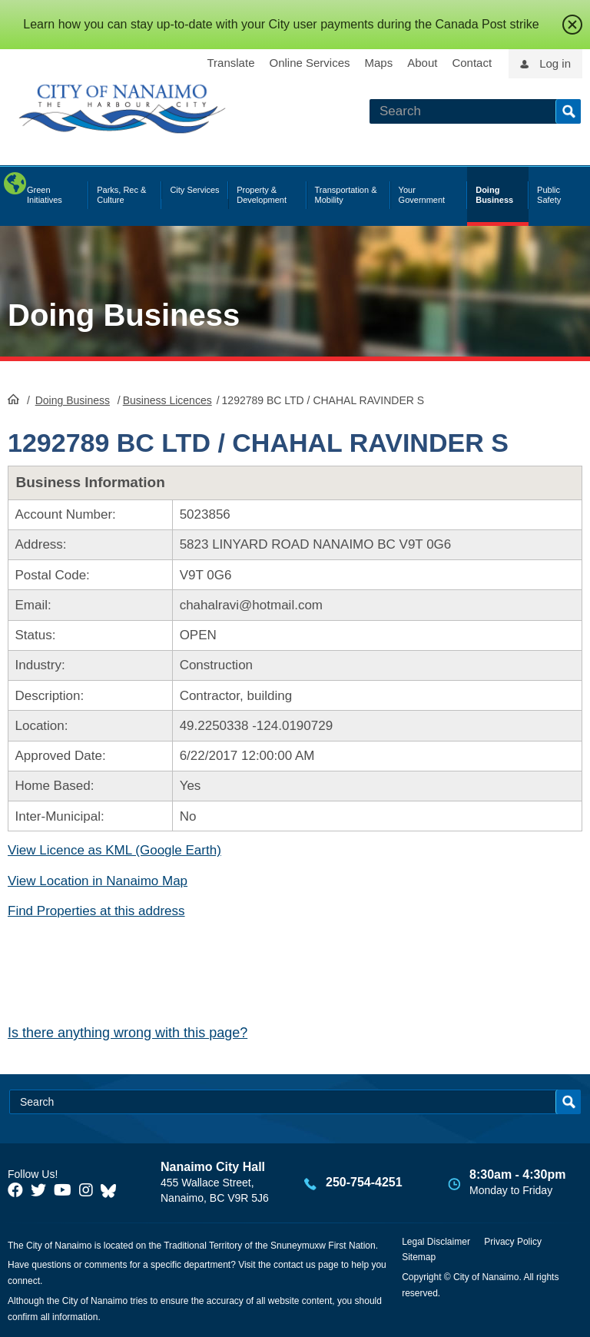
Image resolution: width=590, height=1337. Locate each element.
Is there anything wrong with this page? (127, 1032)
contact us (294, 1264)
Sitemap (419, 1257)
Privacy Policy (513, 1241)
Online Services (309, 62)
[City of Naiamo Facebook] (15, 1190)
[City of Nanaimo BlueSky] (112, 1190)
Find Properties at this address (96, 911)
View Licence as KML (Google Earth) (114, 850)
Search (568, 111)
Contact (472, 62)
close (572, 25)
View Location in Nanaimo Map (97, 881)
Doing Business (124, 315)
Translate (231, 62)
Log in (555, 63)
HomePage (13, 398)
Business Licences (167, 400)
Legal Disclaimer (436, 1241)
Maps (379, 62)
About (422, 62)
